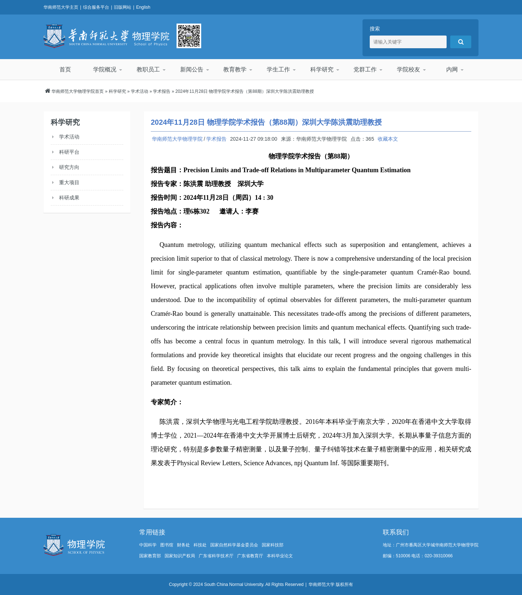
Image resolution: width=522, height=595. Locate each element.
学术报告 (161, 91)
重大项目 (69, 182)
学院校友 (408, 69)
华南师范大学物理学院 (106, 36)
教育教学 (234, 69)
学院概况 (104, 69)
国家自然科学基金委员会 (234, 545)
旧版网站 (122, 7)
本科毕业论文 (280, 555)
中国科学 (148, 545)
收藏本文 (388, 139)
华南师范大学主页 (61, 7)
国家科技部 (272, 545)
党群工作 (365, 69)
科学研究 (322, 69)
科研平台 (69, 152)
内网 (452, 69)
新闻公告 (191, 69)
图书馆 (166, 545)
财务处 (183, 545)
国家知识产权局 (180, 555)
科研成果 (69, 198)
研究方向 (69, 167)
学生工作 (278, 69)
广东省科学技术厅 (216, 555)
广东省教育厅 (250, 555)
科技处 (200, 545)
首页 (65, 69)
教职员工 (148, 69)
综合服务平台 (96, 7)
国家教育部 (150, 555)
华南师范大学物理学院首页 (77, 91)
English (143, 7)
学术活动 (139, 91)
